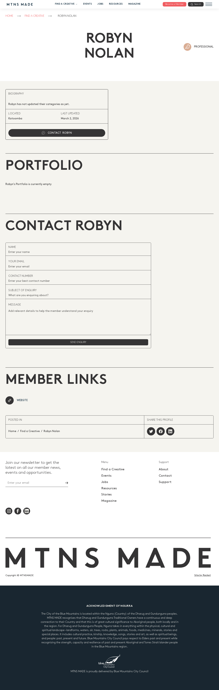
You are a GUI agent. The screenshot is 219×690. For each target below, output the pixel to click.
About (163, 469)
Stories (106, 494)
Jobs (100, 4)
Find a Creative (66, 4)
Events (87, 4)
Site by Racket (202, 575)
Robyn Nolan (67, 16)
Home (9, 16)
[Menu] (208, 4)
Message (14, 304)
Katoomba (15, 118)
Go (64, 483)
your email (16, 261)
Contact (165, 475)
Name (12, 247)
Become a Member (174, 4)
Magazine (134, 4)
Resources (116, 4)
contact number (20, 276)
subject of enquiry (22, 290)
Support (165, 482)
